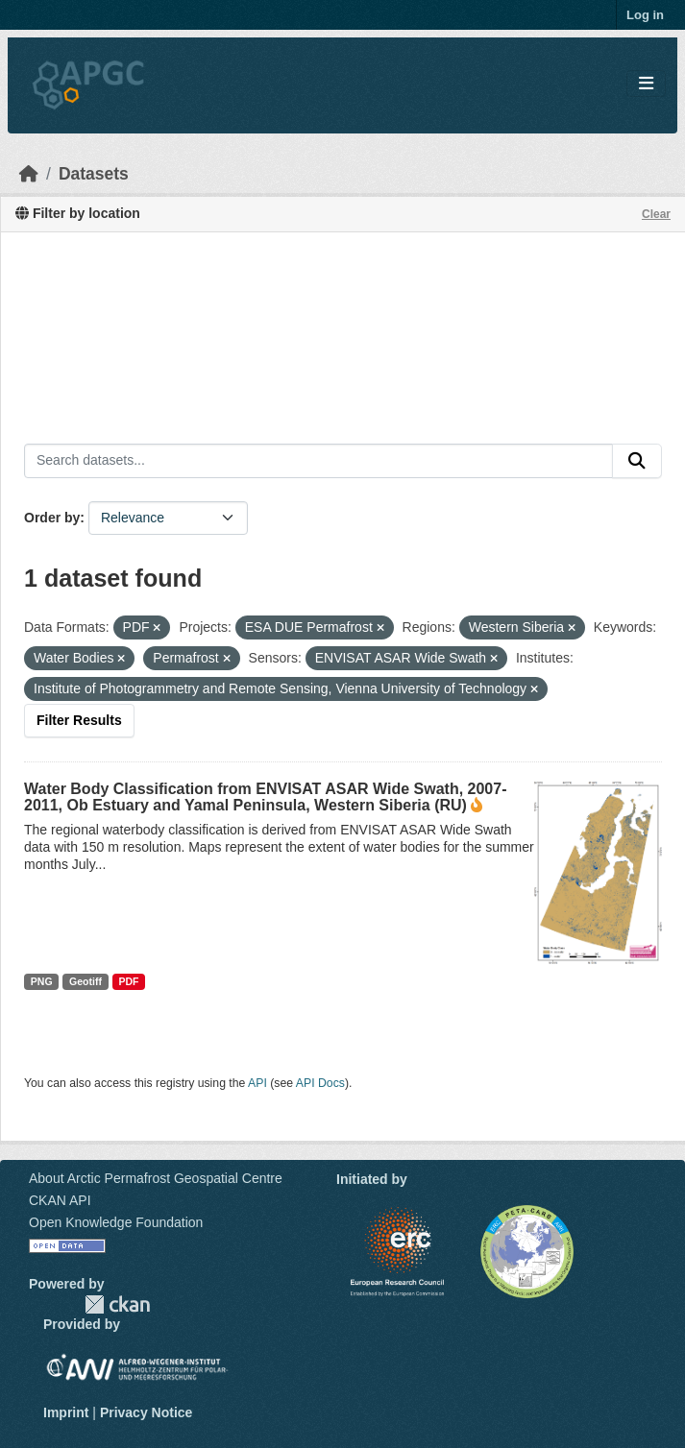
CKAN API (60, 1200)
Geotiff (85, 981)
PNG (42, 981)
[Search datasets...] (318, 461)
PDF (128, 981)
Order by (52, 517)
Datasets (94, 173)
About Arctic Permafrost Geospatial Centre (155, 1178)
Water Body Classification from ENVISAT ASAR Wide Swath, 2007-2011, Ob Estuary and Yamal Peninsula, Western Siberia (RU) (265, 797)
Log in (645, 15)
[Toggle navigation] (646, 84)
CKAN (117, 1304)
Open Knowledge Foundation (116, 1222)
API (257, 1083)
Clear (656, 214)
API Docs (320, 1083)
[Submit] (637, 461)
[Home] (28, 173)
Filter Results (79, 720)
